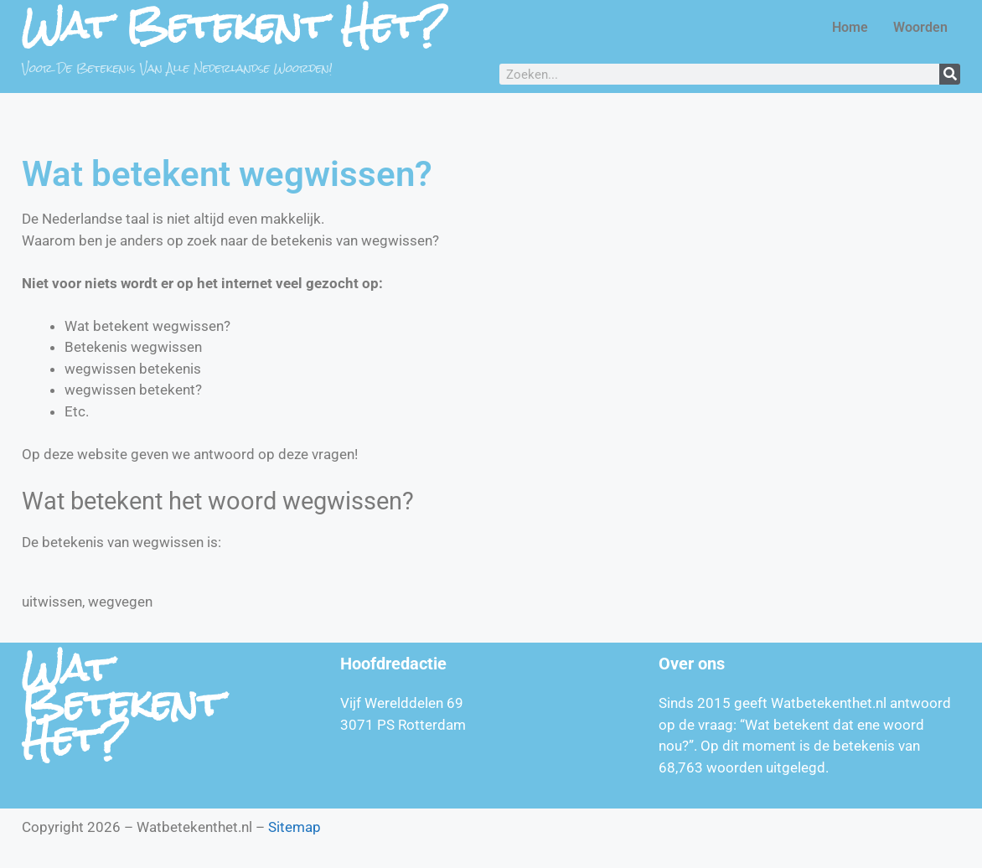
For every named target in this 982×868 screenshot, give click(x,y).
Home (850, 27)
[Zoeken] (949, 74)
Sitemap (294, 827)
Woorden (920, 27)
